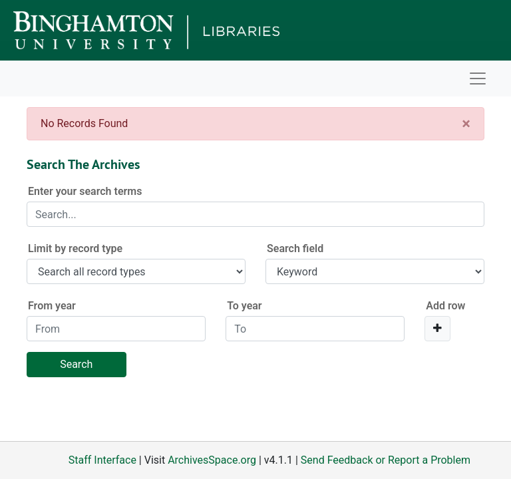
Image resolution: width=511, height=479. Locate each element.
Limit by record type (75, 248)
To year (244, 305)
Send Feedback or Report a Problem (385, 460)
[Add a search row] (437, 328)
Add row (445, 305)
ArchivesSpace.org (212, 460)
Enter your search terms (85, 191)
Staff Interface (102, 460)
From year (52, 305)
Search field (295, 248)
